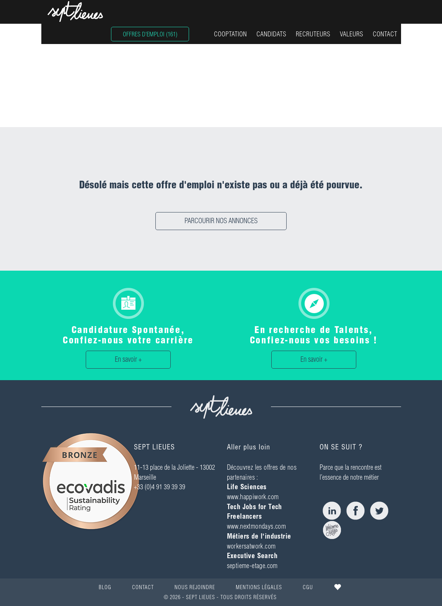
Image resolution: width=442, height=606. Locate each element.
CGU (308, 587)
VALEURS (351, 34)
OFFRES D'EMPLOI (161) (150, 34)
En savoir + (128, 359)
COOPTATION (230, 34)
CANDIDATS (271, 34)
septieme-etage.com (252, 565)
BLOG (105, 587)
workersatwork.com (251, 546)
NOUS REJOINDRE (195, 587)
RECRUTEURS (313, 34)
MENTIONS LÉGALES (259, 587)
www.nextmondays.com (256, 526)
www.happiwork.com (253, 496)
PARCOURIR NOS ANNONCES (221, 220)
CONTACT (385, 34)
